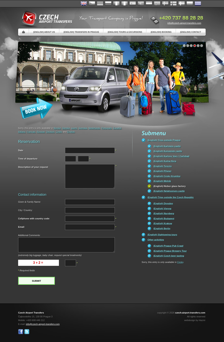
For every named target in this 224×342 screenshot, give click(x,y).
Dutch (149, 3)
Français (116, 3)
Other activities (156, 240)
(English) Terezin (162, 166)
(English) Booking (161, 32)
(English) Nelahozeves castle (169, 191)
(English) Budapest (163, 218)
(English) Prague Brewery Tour (170, 251)
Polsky (189, 3)
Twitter (26, 331)
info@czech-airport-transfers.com (184, 23)
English (84, 3)
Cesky (59, 132)
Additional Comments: (29, 235)
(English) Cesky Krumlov (166, 176)
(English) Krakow (162, 223)
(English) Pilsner (162, 171)
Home (23, 32)
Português (141, 3)
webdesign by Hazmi (194, 320)
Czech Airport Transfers (45, 18)
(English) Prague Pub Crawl (168, 246)
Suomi (173, 3)
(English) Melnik (162, 181)
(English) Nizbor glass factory (169, 186)
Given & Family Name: (29, 202)
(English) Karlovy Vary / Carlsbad (171, 156)
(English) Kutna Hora (164, 161)
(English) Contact (190, 32)
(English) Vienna (162, 208)
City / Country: (25, 210)
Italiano (124, 3)
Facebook (20, 331)
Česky (92, 3)
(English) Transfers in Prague (81, 32)
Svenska (165, 3)
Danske (181, 3)
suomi (74, 128)
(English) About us (44, 32)
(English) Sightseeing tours (162, 234)
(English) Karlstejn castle (167, 146)
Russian (108, 3)
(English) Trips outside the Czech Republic (171, 197)
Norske (157, 3)
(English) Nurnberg (163, 213)
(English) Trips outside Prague (164, 140)
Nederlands (94, 128)
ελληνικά (198, 3)
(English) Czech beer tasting (168, 256)
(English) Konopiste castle (167, 151)
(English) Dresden (163, 203)
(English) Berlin (161, 228)
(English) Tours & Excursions (125, 32)
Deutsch (100, 3)
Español (132, 3)
